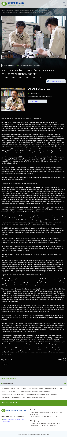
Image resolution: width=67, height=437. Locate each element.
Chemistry (11, 391)
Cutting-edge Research (8, 65)
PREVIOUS (9, 359)
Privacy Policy (5, 402)
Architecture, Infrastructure (25, 65)
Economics (38, 394)
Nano (23, 397)
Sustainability (37, 65)
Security (23, 394)
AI (60, 388)
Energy (29, 388)
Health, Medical (6, 397)
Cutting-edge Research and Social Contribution (26, 372)
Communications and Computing (40, 391)
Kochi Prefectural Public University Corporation (13, 421)
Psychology (53, 394)
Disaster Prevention (32, 397)
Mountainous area (16, 397)
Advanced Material (26, 391)
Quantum (4, 391)
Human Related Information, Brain (11, 394)
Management (30, 394)
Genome (17, 391)
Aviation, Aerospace (21, 388)
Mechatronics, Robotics (8, 388)
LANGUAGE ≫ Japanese (56, 81)
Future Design (45, 394)
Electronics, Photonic (37, 388)
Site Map (14, 402)
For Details (35, 101)
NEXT (60, 359)
